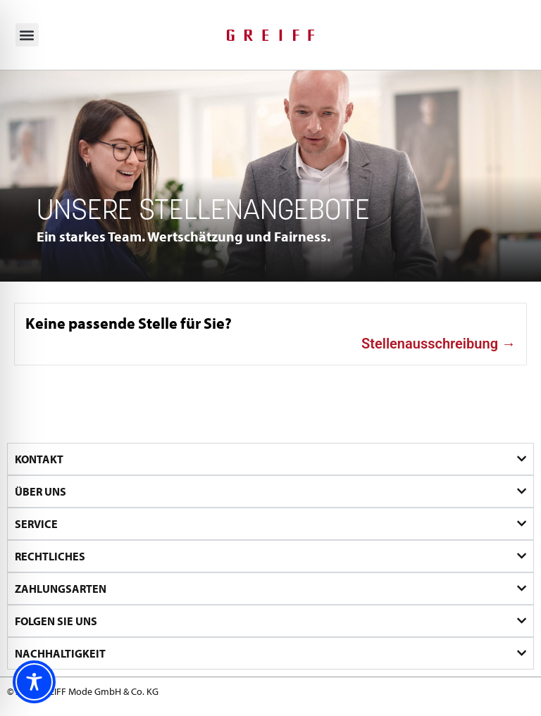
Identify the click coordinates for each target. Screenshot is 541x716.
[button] (27, 34)
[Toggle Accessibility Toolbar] (34, 682)
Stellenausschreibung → (438, 343)
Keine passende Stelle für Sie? (128, 323)
